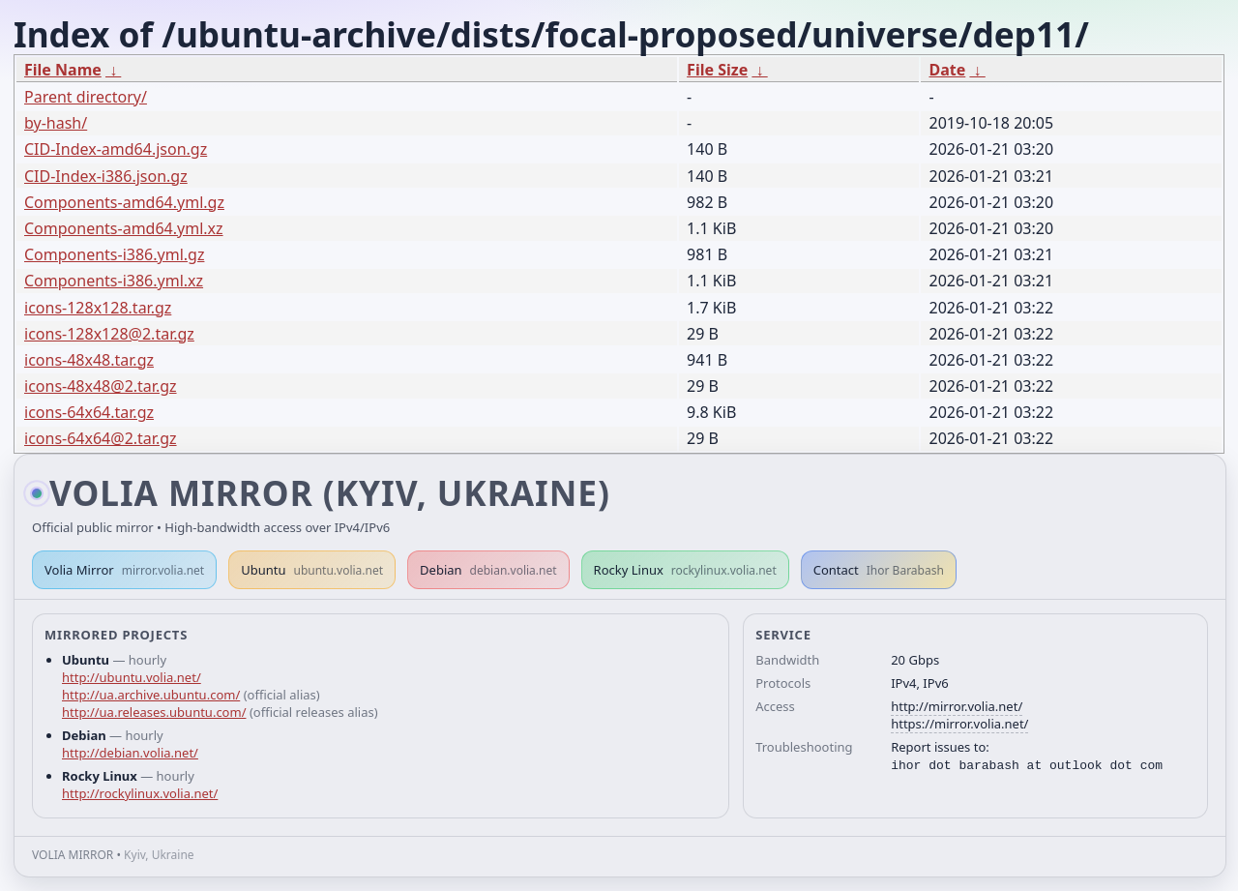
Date (946, 69)
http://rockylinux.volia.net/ (140, 793)
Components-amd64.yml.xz (123, 228)
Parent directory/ (85, 96)
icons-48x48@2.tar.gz (100, 386)
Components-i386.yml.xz (113, 280)
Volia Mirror (124, 570)
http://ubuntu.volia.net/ (131, 677)
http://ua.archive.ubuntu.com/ (151, 694)
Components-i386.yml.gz (114, 254)
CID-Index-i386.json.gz (106, 176)
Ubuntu (312, 570)
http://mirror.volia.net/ (956, 706)
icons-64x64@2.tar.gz (100, 438)
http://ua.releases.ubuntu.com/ (154, 712)
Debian (488, 570)
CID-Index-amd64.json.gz (115, 149)
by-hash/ (55, 123)
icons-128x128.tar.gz (97, 307)
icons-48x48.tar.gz (89, 360)
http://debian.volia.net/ (130, 752)
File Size (717, 69)
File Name (63, 69)
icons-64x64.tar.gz (89, 412)
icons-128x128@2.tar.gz (109, 333)
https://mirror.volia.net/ (959, 723)
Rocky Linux (685, 570)
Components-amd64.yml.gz (124, 202)
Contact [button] (878, 570)
